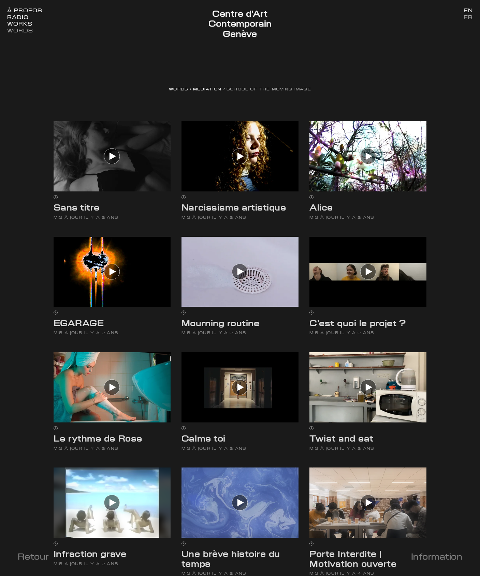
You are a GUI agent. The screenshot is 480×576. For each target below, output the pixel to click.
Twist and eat (341, 438)
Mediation (207, 88)
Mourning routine (220, 323)
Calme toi (203, 438)
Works (19, 23)
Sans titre (77, 207)
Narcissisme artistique (233, 207)
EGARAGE (79, 323)
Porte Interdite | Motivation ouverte (352, 558)
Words (20, 30)
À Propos (24, 10)
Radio (17, 17)
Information (437, 556)
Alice (321, 207)
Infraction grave (90, 554)
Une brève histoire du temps (230, 558)
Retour (33, 556)
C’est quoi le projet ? (357, 323)
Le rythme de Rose (98, 438)
